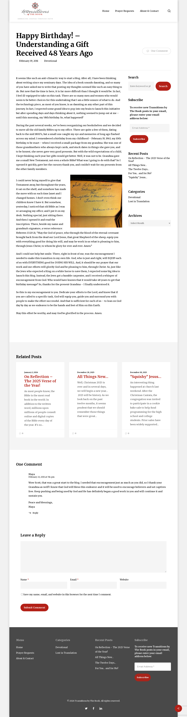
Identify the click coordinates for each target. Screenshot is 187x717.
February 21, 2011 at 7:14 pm (41, 477)
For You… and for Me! (139, 173)
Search (163, 86)
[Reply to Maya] (33, 512)
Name (24, 579)
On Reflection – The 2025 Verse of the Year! (149, 159)
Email (74, 579)
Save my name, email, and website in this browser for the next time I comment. (67, 594)
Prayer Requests (25, 652)
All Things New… (137, 165)
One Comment (156, 51)
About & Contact (25, 658)
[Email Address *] (149, 128)
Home (19, 647)
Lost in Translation (138, 201)
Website (124, 579)
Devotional (50, 60)
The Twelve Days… (138, 169)
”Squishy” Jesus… (137, 177)
